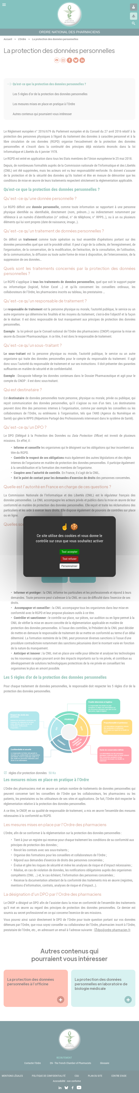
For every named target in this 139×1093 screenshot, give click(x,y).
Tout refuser (69, 559)
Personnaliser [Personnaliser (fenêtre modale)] (69, 566)
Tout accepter (69, 552)
